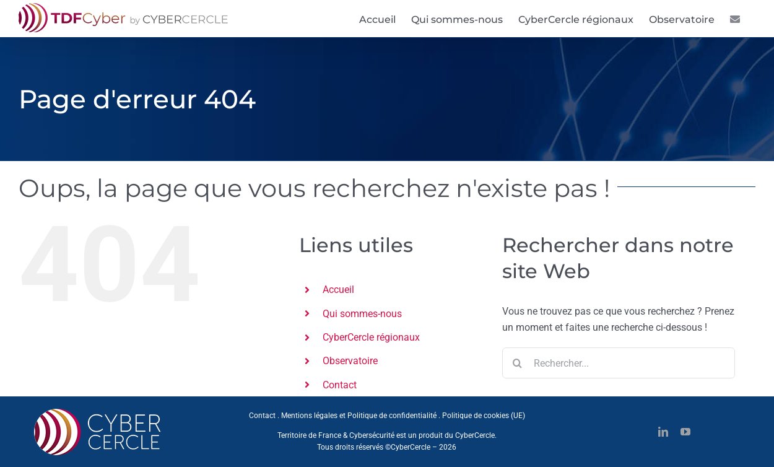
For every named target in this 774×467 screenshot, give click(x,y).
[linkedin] (663, 432)
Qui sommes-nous (362, 314)
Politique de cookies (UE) (483, 415)
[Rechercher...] (619, 362)
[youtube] (685, 432)
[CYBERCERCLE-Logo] (99, 412)
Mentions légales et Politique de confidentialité (359, 415)
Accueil (338, 289)
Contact (340, 385)
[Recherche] (517, 362)
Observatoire (350, 361)
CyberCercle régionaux (371, 337)
